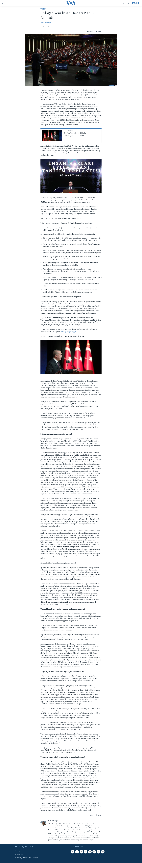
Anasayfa (18, 851)
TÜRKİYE (43, 9)
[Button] (90, 31)
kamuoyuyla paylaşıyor (68, 332)
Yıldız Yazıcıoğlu (45, 23)
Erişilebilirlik (19, 854)
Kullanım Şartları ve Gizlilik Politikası (26, 858)
